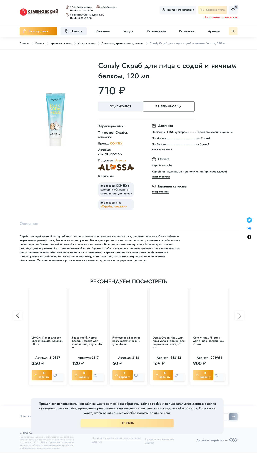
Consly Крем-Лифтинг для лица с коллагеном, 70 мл (208, 346)
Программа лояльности (220, 17)
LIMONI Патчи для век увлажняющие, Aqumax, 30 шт (47, 346)
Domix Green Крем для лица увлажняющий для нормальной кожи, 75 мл (168, 348)
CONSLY (116, 147)
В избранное (173, 111)
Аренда (214, 31)
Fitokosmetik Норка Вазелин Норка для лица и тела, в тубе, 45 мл (87, 348)
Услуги (128, 31)
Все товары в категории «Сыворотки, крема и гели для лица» (116, 194)
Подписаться (121, 112)
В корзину (42, 380)
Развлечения (156, 31)
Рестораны (186, 31)
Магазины (103, 31)
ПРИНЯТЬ (127, 423)
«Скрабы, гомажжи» (113, 211)
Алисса (120, 165)
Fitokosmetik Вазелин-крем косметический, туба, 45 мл (126, 346)
